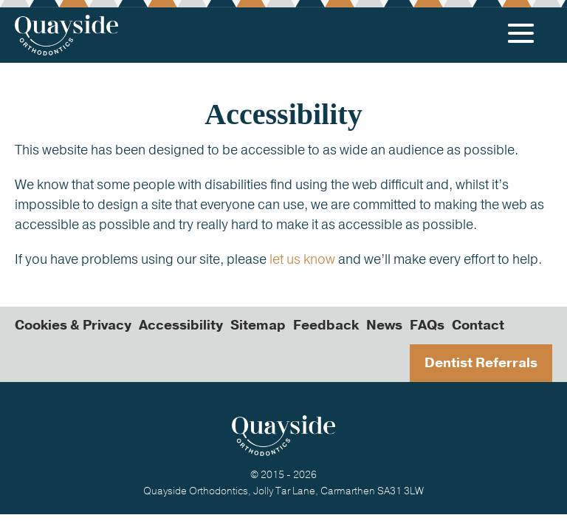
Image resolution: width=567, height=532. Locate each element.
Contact (478, 325)
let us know (302, 259)
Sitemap (258, 325)
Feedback (326, 325)
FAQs (427, 325)
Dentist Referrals (481, 363)
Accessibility (181, 325)
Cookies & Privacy (73, 325)
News (384, 325)
